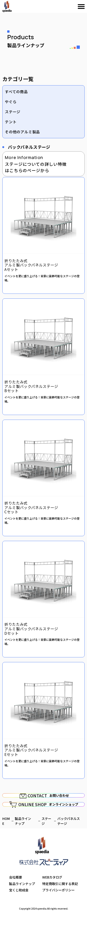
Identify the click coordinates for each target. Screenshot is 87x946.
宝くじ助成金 (19, 917)
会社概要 (15, 904)
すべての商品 (16, 91)
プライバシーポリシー (58, 917)
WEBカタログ (52, 904)
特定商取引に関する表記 (60, 911)
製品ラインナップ (22, 911)
